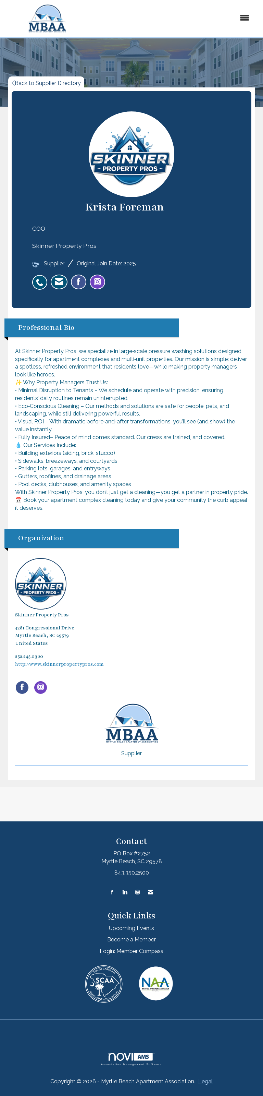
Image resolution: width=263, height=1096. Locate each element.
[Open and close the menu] (172, 18)
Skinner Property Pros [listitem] (41, 588)
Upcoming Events (131, 928)
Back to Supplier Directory (46, 83)
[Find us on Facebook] (112, 892)
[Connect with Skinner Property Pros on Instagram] (41, 688)
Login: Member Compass (131, 951)
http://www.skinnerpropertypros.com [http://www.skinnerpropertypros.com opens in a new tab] (59, 664)
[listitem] (41, 279)
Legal (205, 1081)
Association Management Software (131, 1059)
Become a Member (131, 939)
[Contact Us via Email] (150, 892)
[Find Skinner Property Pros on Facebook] (22, 688)
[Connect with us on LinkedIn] (124, 892)
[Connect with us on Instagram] (137, 892)
